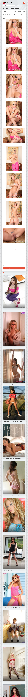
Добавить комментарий (14, 268)
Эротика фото (9, 249)
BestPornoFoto (10, 2)
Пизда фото (15, 249)
